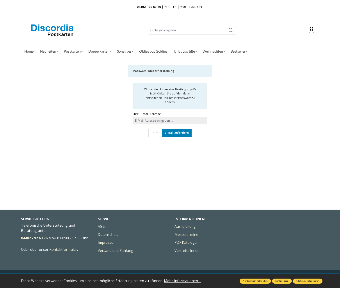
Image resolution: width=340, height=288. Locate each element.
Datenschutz (108, 234)
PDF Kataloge (185, 242)
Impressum (107, 242)
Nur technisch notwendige (255, 281)
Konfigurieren (281, 281)
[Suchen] (231, 30)
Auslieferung (185, 226)
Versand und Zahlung (115, 250)
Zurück (154, 132)
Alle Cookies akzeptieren (307, 281)
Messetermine (186, 234)
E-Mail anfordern (177, 133)
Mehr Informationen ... (182, 280)
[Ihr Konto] (311, 30)
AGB (101, 226)
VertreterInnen (186, 250)
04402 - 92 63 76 (34, 238)
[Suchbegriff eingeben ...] (187, 30)
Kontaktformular (63, 249)
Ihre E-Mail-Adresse (147, 114)
